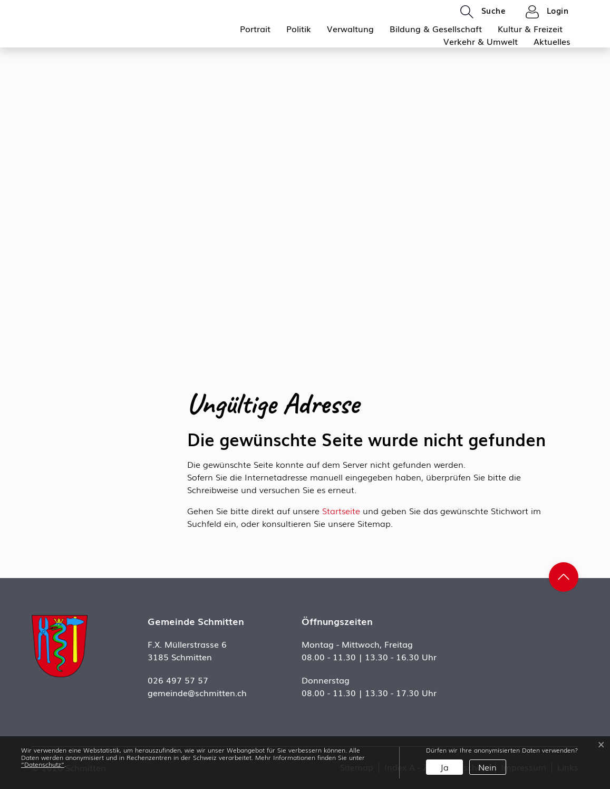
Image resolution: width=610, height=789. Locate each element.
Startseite (341, 510)
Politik (298, 28)
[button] (483, 11)
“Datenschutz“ (42, 764)
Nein (487, 767)
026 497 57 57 (178, 679)
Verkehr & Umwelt (480, 41)
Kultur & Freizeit (530, 28)
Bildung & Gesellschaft (436, 28)
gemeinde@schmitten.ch (197, 692)
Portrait (255, 28)
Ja (444, 767)
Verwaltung (350, 28)
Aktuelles (552, 41)
